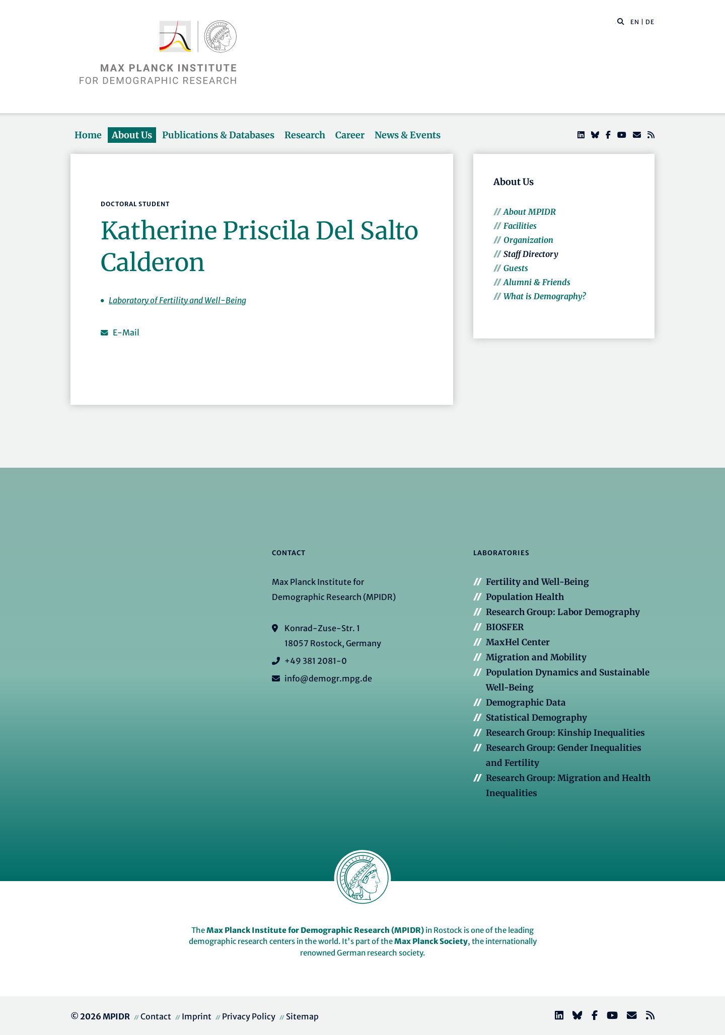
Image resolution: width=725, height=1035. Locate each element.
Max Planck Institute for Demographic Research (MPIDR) (315, 930)
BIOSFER (505, 627)
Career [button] (350, 135)
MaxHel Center (518, 642)
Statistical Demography (536, 717)
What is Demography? (544, 296)
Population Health (525, 596)
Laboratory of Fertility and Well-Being (177, 300)
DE (650, 22)
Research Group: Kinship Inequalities (565, 732)
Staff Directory (530, 254)
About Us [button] (132, 135)
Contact (155, 1016)
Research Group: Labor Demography (563, 612)
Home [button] (88, 135)
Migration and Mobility (536, 657)
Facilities (520, 226)
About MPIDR (529, 212)
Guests (515, 268)
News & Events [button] (408, 135)
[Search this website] (615, 22)
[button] (620, 21)
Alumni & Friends (536, 282)
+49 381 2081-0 (315, 661)
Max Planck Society (431, 941)
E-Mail (126, 332)
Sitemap (302, 1016)
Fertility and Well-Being (537, 581)
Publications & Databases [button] (218, 135)
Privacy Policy (248, 1016)
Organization (528, 240)
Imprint (196, 1016)
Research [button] (304, 135)
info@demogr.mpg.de (328, 678)
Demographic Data (526, 702)
